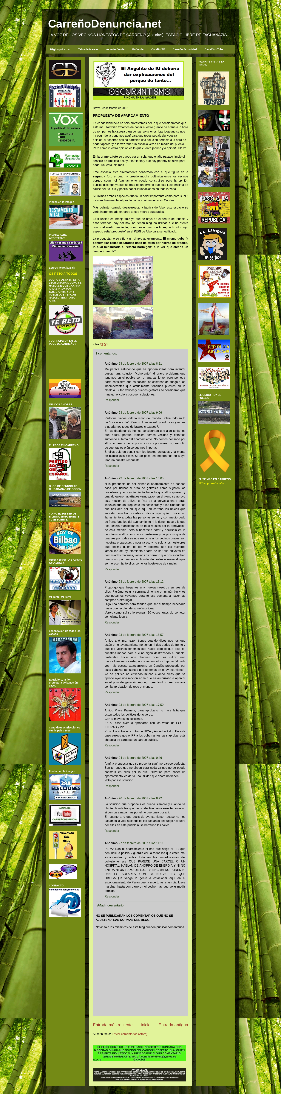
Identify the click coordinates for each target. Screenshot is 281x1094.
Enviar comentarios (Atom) (129, 1034)
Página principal (60, 49)
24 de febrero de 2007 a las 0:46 (140, 757)
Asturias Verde (115, 49)
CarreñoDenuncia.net (104, 23)
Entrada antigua (173, 1025)
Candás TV (158, 49)
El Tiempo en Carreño (211, 483)
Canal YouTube (214, 49)
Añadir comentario (110, 905)
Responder (112, 400)
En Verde (137, 49)
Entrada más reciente (113, 1025)
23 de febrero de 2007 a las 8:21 (140, 363)
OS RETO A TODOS (63, 273)
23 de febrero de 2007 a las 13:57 (141, 634)
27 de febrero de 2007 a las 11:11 (141, 843)
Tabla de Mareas (88, 49)
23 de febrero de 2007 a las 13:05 (141, 478)
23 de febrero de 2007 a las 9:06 (140, 412)
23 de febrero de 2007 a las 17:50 (141, 704)
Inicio (145, 1025)
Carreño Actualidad (185, 49)
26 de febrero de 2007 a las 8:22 (140, 798)
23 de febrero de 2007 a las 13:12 (141, 581)
